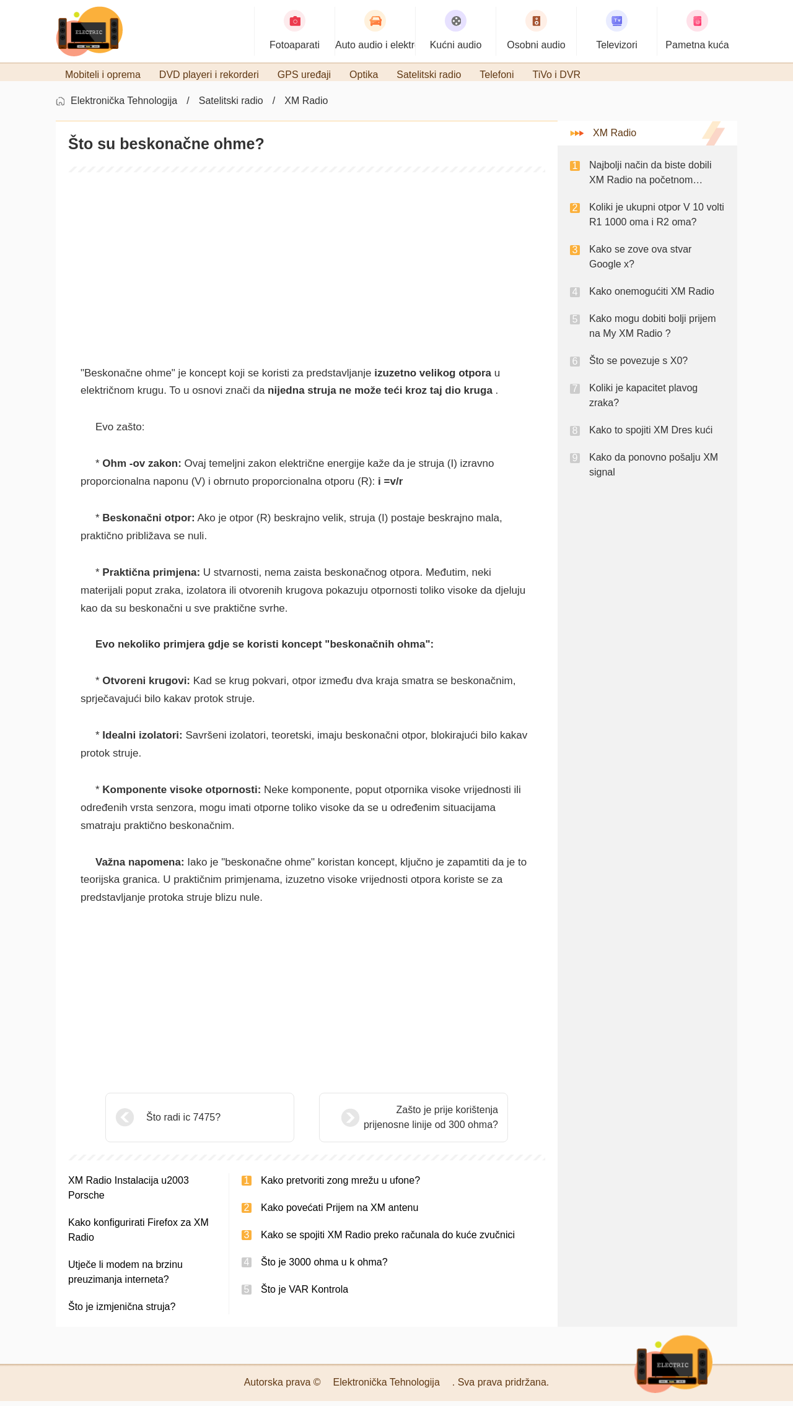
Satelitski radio (231, 105)
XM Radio (306, 105)
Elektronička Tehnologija (124, 105)
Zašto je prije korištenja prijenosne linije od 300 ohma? (400, 1122)
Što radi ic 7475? (183, 1122)
